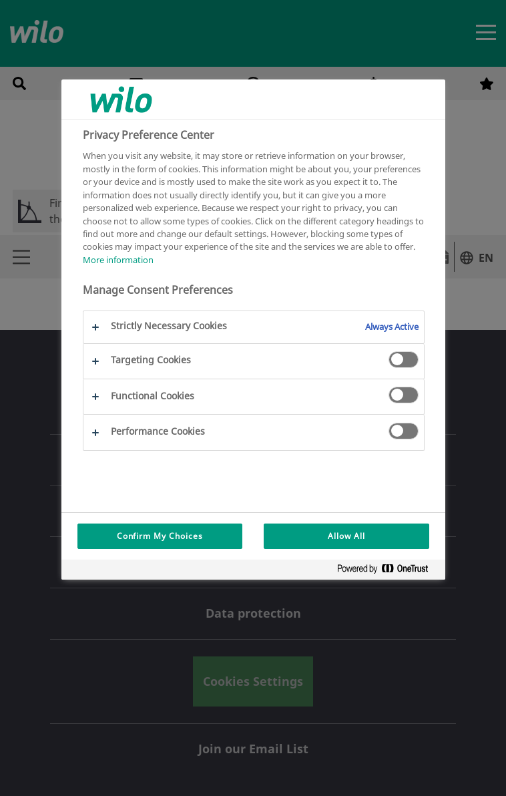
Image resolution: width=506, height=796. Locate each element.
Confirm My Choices (160, 536)
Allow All (346, 536)
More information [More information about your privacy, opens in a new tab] (118, 260)
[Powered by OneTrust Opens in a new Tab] (388, 571)
